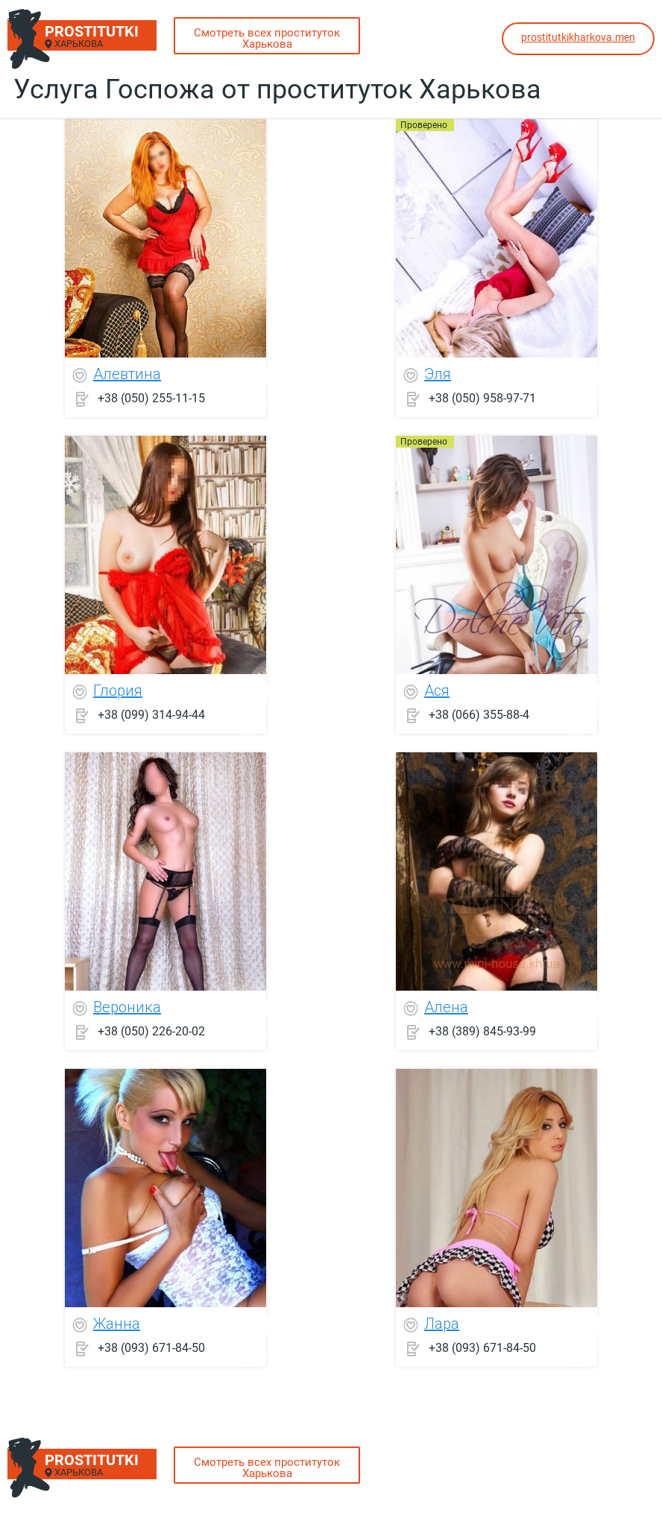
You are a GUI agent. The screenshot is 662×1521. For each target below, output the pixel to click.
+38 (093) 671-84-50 (151, 1348)
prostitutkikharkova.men (578, 37)
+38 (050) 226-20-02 (151, 1031)
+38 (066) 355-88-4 (479, 715)
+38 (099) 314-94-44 (151, 715)
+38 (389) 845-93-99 (482, 1031)
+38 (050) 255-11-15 (151, 398)
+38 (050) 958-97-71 (482, 398)
